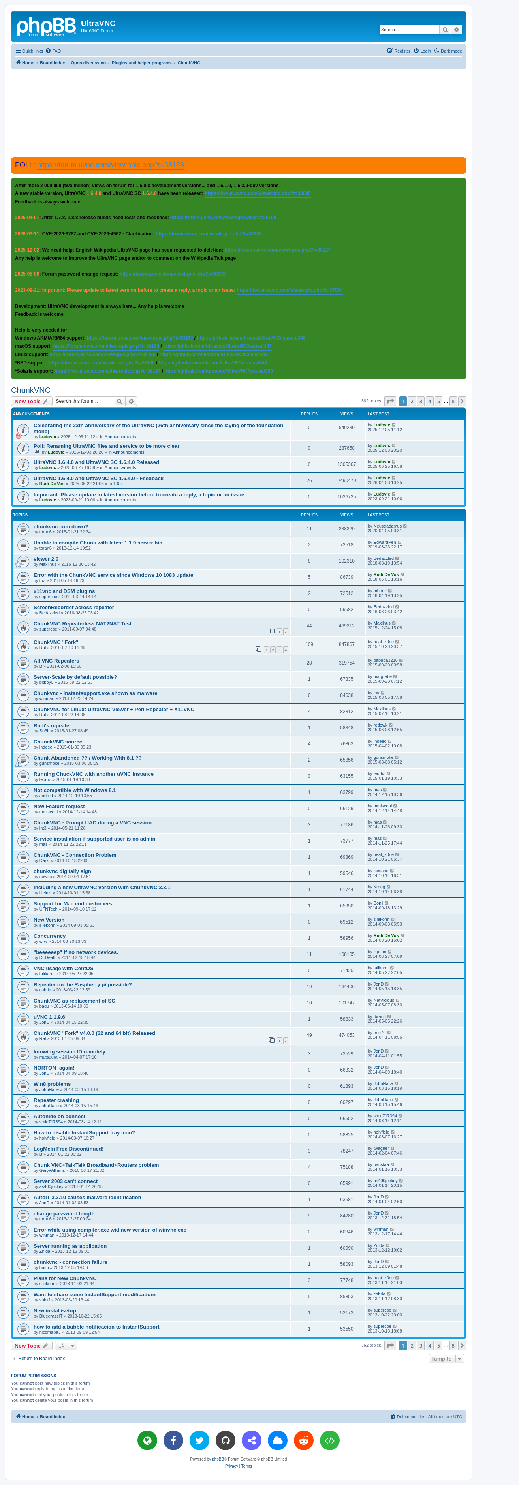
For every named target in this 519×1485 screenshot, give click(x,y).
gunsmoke (49, 763)
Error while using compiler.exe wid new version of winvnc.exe (110, 1230)
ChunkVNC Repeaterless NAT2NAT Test (83, 624)
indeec (45, 747)
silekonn (47, 925)
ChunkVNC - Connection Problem (75, 855)
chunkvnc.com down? (61, 526)
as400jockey (51, 1186)
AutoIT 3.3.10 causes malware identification (87, 1197)
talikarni (47, 973)
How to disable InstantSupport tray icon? (84, 1133)
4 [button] (429, 401)
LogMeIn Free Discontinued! (68, 1149)
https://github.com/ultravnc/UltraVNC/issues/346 (251, 338)
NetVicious (384, 1000)
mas (378, 789)
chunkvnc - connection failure (70, 1262)
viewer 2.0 (46, 559)
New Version (49, 920)
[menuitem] (53, 51)
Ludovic (47, 436)
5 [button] (438, 401)
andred (46, 795)
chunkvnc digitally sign (62, 871)
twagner (381, 1148)
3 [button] (420, 401)
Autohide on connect (59, 1116)
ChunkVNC (31, 390)
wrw (43, 941)
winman (47, 698)
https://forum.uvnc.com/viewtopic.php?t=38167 (107, 371)
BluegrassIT (51, 1316)
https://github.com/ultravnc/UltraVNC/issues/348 (214, 354)
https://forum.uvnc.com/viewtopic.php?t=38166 (101, 363)
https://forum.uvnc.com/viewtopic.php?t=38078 (173, 274)
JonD (379, 984)
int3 (43, 828)
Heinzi (45, 892)
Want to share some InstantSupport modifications (95, 1294)
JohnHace (49, 1089)
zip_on (380, 951)
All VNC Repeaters (56, 661)
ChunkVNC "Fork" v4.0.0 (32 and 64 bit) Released (94, 1033)
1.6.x (118, 483)
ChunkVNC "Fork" (56, 642)
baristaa (381, 1164)
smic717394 (51, 1121)
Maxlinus (47, 564)
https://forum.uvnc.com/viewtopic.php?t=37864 (289, 290)
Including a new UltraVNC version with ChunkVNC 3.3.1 (102, 887)
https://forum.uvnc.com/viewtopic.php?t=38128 (110, 165)
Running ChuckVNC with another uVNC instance (94, 774)
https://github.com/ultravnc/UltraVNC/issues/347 (217, 346)
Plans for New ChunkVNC (65, 1278)
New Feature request (59, 806)
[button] (390, 401)
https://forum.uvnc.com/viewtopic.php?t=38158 (223, 217)
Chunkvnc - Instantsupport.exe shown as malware (96, 693)
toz (42, 580)
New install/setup (55, 1311)
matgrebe (383, 676)
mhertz (380, 590)
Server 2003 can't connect (66, 1181)
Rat (42, 647)
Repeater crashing (56, 1100)
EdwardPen (385, 542)
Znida (45, 1251)
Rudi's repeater (52, 725)
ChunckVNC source (58, 742)
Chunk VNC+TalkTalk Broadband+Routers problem (96, 1165)
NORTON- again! (54, 1068)
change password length (64, 1214)
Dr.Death (47, 957)
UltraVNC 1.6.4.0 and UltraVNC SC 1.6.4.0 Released (96, 462)
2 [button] (411, 401)
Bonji (378, 903)
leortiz (45, 779)
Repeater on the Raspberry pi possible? (83, 984)
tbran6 (45, 531)
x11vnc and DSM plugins (64, 591)
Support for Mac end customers (73, 904)
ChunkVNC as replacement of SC (74, 1001)
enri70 (380, 1032)
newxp (45, 876)
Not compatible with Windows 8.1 (75, 790)
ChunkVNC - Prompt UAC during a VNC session (93, 823)
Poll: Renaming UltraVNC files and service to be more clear (106, 446)
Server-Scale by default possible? (75, 677)
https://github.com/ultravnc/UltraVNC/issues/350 (218, 371)
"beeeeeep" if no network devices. (76, 952)
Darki (44, 860)
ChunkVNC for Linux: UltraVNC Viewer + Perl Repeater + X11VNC (114, 709)
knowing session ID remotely (69, 1052)
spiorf (44, 1299)
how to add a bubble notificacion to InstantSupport (97, 1327)
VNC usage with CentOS (64, 968)
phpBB (218, 1459)
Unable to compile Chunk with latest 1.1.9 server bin (98, 543)
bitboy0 (46, 682)
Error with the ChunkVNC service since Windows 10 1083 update (113, 575)
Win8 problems (52, 1084)
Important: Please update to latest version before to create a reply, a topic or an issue (139, 495)
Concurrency (50, 936)
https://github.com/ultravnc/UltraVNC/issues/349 (213, 363)
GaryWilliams (52, 1170)
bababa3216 (386, 660)
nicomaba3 (50, 1332)
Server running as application (70, 1246)
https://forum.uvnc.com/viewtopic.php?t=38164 (106, 346)
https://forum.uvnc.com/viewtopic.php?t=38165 (102, 354)
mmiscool (48, 811)
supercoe (48, 596)
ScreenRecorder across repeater (74, 607)
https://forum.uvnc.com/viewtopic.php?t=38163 (140, 338)
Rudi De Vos (52, 483)
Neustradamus (388, 526)
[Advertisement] (239, 112)
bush (44, 1267)
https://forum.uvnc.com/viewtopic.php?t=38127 (277, 250)
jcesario (381, 870)
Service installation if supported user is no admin (95, 839)
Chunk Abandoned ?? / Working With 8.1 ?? (88, 758)
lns (376, 692)
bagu (44, 1006)
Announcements (120, 436)
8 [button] (453, 401)
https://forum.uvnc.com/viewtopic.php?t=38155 (208, 234)
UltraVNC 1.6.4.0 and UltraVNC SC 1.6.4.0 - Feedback (99, 478)
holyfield (47, 1138)
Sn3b (44, 730)
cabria (45, 989)
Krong (379, 886)
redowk (380, 725)
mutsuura (48, 1057)
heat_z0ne (384, 641)
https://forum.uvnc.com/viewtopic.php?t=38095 (257, 193)
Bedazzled (384, 558)
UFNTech (48, 909)
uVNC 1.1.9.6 (49, 1017)
